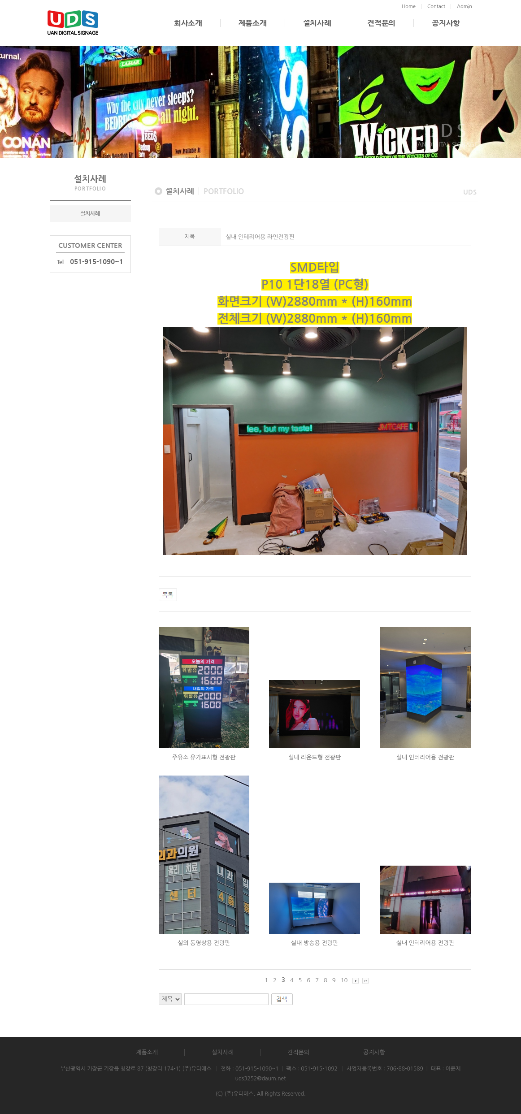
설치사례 (317, 23)
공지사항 (446, 23)
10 (344, 980)
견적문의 (381, 23)
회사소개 (188, 23)
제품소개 (253, 23)
